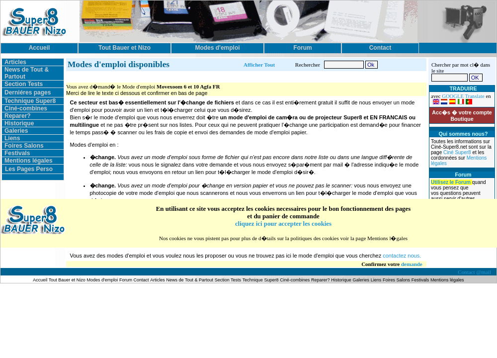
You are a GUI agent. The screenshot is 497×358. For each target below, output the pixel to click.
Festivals (17, 153)
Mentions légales (28, 160)
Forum (126, 279)
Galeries (16, 130)
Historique (19, 123)
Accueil (40, 279)
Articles (15, 62)
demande (411, 264)
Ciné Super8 (457, 152)
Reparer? (17, 115)
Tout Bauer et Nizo (67, 279)
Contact (141, 279)
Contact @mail (475, 272)
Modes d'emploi (102, 279)
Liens (12, 138)
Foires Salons (24, 145)
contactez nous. (402, 256)
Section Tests (23, 84)
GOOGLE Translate (463, 96)
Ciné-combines (25, 108)
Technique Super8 (30, 100)
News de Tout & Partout (189, 279)
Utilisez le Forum (451, 182)
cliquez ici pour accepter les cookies (283, 223)
